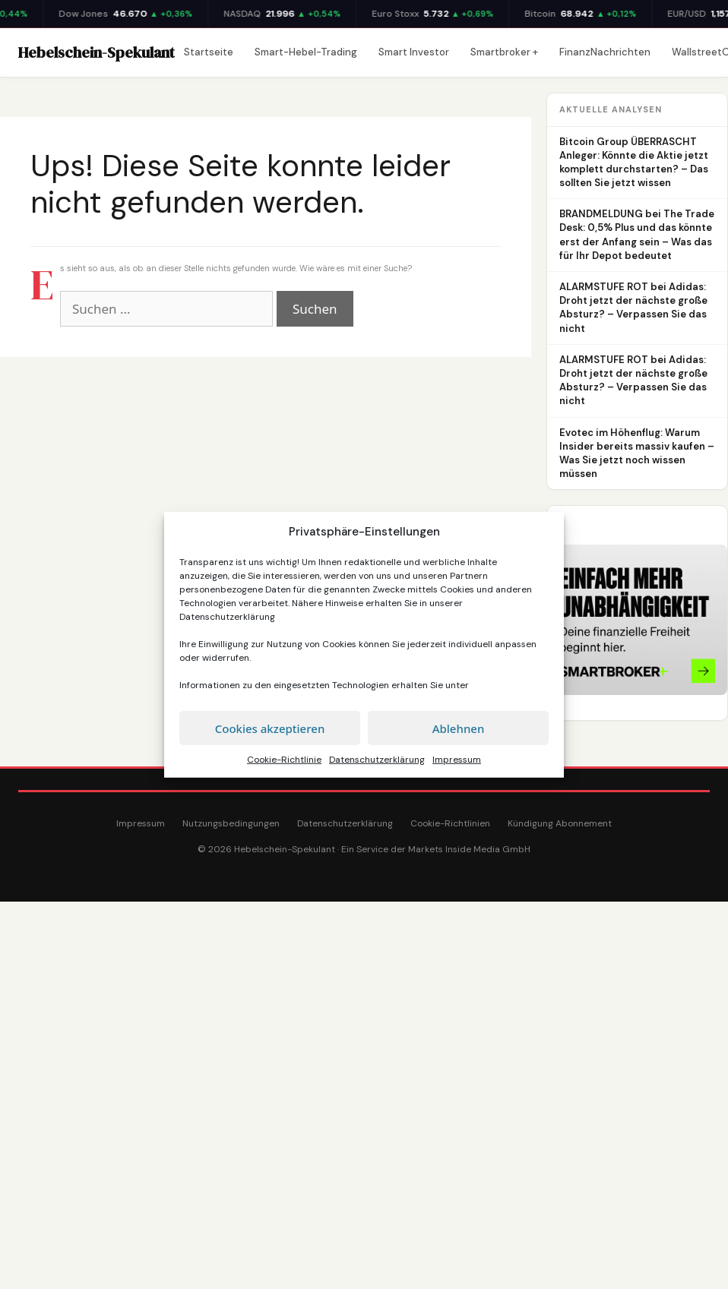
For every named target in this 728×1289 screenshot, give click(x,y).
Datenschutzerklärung (227, 617)
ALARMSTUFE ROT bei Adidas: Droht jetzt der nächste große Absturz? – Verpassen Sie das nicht (633, 307)
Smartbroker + (504, 52)
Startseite (208, 52)
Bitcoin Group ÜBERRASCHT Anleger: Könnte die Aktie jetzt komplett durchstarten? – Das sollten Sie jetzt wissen (633, 162)
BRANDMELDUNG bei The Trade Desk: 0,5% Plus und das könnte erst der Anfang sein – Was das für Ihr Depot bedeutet (636, 234)
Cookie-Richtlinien (450, 823)
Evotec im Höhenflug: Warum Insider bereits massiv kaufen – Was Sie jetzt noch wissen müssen (636, 453)
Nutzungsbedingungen (231, 823)
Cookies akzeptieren (270, 727)
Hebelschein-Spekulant (96, 52)
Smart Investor (413, 52)
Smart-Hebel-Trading (306, 52)
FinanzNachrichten (604, 52)
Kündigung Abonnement (560, 823)
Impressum (456, 759)
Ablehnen (458, 727)
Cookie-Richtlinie (284, 759)
